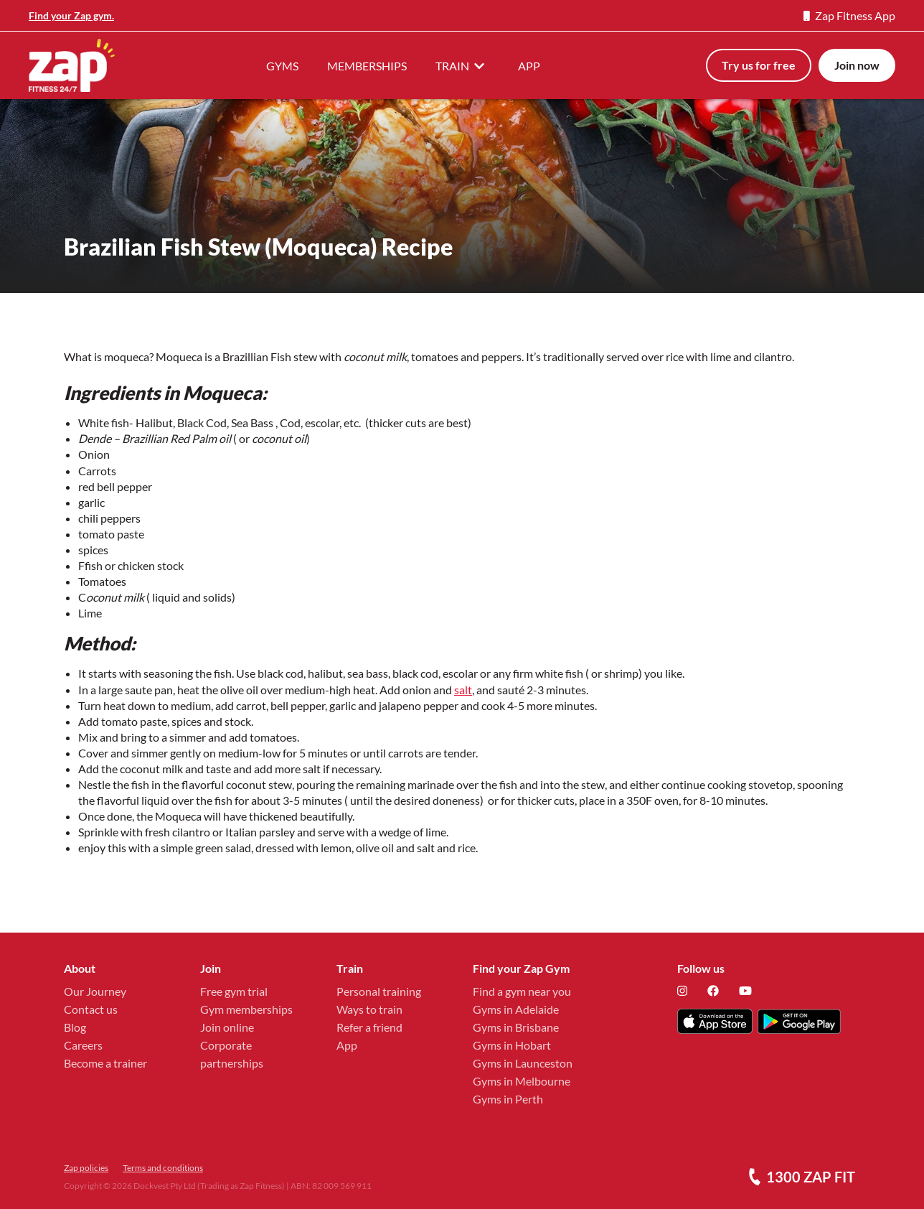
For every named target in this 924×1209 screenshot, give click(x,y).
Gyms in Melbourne (521, 1081)
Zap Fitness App (849, 15)
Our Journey (95, 991)
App (346, 1045)
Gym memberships (246, 1009)
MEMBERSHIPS (367, 66)
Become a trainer (105, 1063)
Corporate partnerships (231, 1054)
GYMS (282, 66)
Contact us (91, 1009)
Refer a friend (369, 1027)
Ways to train (369, 1009)
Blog (75, 1027)
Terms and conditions (163, 1167)
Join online (227, 1027)
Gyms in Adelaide (516, 1009)
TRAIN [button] (462, 65)
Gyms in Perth (508, 1099)
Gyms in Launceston (522, 1063)
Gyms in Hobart (512, 1045)
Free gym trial (234, 991)
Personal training (378, 991)
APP (529, 66)
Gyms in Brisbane (516, 1027)
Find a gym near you (522, 991)
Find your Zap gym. (71, 15)
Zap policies (86, 1167)
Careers (83, 1045)
